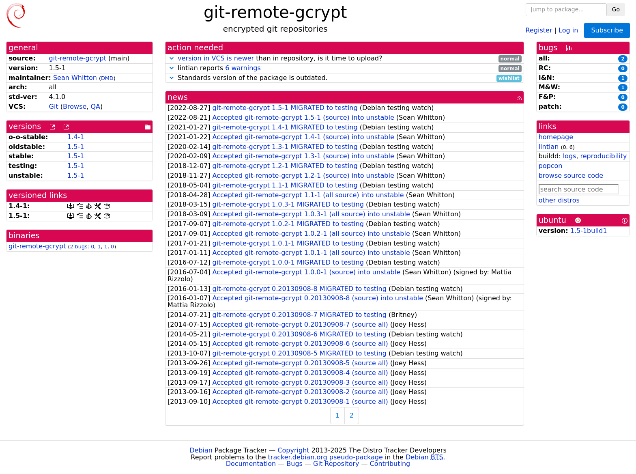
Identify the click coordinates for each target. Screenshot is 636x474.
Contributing (390, 464)
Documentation (251, 464)
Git (53, 106)
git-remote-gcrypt (77, 58)
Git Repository (336, 464)
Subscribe (607, 30)
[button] (172, 58)
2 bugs (79, 246)
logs (569, 156)
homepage (556, 137)
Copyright (293, 450)
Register (539, 30)
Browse (74, 106)
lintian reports (345, 68)
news (178, 97)
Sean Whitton (75, 78)
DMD (107, 78)
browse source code (571, 175)
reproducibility (603, 156)
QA (95, 106)
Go (616, 9)
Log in (568, 30)
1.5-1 (75, 147)
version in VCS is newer (216, 58)
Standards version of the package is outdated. (345, 78)
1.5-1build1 (588, 231)
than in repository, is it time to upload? (345, 58)
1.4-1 (75, 137)
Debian (201, 450)
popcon (551, 166)
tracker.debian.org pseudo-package (325, 457)
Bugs (294, 464)
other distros (559, 200)
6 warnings (243, 68)
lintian (549, 147)
